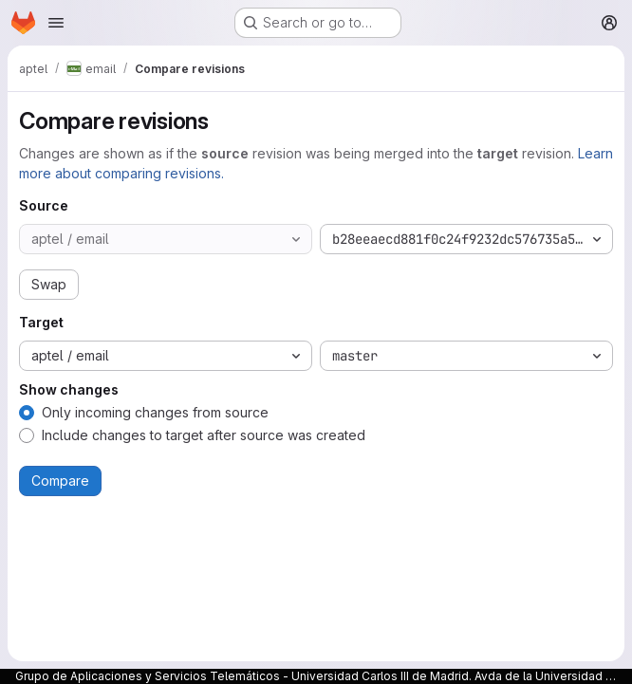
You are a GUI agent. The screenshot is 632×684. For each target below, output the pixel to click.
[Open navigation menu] (56, 23)
